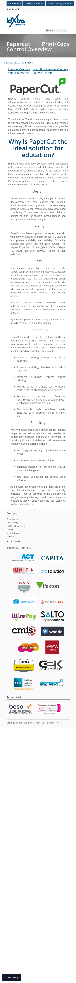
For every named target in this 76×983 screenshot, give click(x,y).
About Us (40, 722)
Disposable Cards (14, 62)
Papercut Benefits (42, 73)
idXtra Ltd (22, 722)
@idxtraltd (13, 9)
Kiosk (30, 62)
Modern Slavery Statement (60, 3)
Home (31, 722)
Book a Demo (14, 3)
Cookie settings (12, 977)
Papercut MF (22, 73)
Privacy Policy (52, 722)
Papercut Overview (19, 69)
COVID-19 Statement (34, 3)
